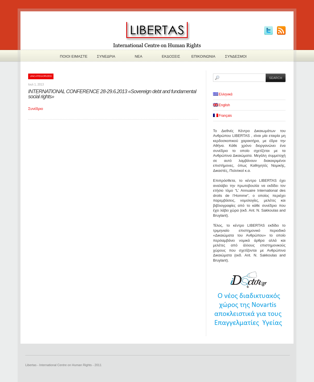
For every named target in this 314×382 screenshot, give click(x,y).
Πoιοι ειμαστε (74, 56)
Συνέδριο (35, 109)
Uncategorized (41, 76)
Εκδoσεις (171, 56)
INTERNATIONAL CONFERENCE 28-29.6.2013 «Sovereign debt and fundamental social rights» (112, 94)
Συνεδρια (106, 56)
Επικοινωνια (203, 56)
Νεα (138, 56)
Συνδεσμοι (236, 56)
